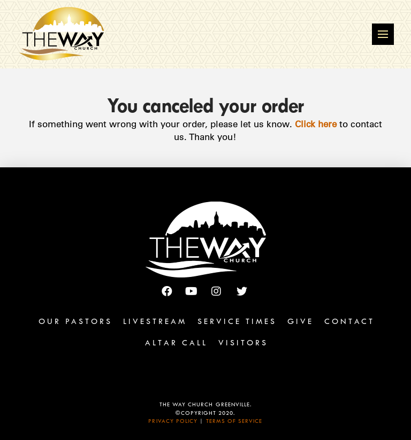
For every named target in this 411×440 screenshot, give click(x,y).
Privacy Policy (172, 422)
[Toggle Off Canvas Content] (383, 34)
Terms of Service (234, 422)
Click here (316, 124)
